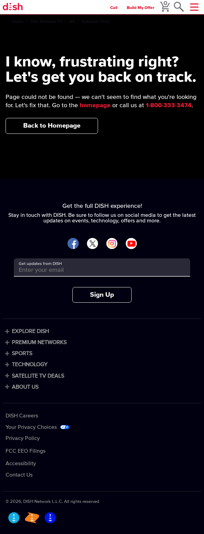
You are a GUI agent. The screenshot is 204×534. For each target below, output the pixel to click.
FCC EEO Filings (25, 451)
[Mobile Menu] (194, 7)
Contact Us (19, 475)
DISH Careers (22, 415)
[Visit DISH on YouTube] (131, 244)
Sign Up (102, 295)
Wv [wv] (72, 22)
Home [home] (18, 22)
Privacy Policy (23, 438)
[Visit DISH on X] (92, 244)
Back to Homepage (51, 125)
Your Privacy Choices (31, 427)
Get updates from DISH (40, 264)
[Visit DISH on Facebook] (73, 244)
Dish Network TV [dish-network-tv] (46, 22)
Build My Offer (140, 8)
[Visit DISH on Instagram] (111, 244)
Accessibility (21, 463)
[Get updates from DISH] (96, 270)
